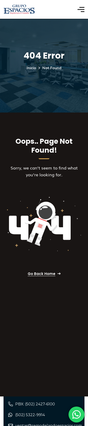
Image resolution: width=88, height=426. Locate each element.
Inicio (31, 67)
